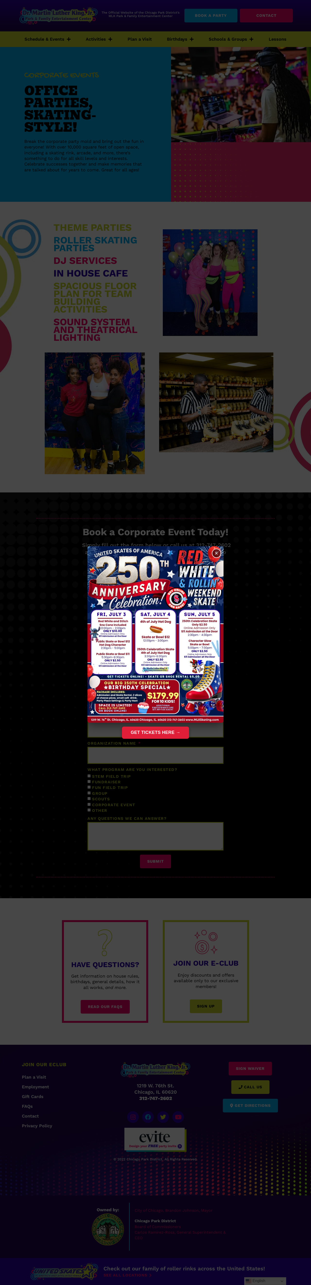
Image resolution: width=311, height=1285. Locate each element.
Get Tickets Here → (155, 732)
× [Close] (216, 553)
